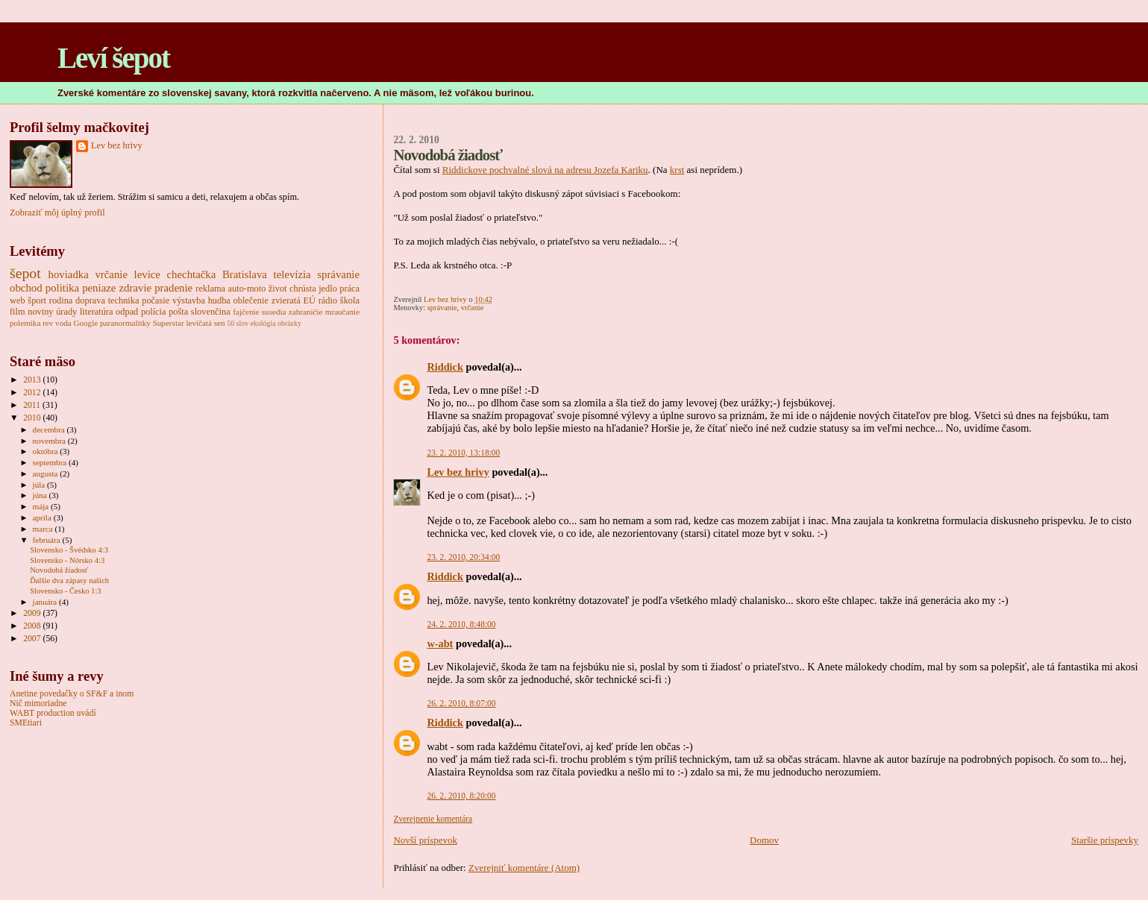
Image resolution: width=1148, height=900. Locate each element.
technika (123, 300)
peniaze (99, 288)
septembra (51, 462)
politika (62, 288)
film (17, 311)
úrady (66, 311)
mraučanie (342, 311)
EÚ (309, 300)
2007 (33, 638)
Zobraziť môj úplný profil (57, 212)
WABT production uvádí (53, 713)
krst (677, 169)
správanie (442, 307)
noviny (40, 311)
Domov (764, 840)
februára (48, 539)
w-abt (440, 643)
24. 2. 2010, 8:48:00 (461, 624)
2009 (33, 613)
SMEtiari (26, 723)
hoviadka (68, 274)
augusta (46, 473)
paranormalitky (125, 322)
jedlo (328, 288)
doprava (90, 300)
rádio (328, 300)
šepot (25, 273)
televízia (292, 274)
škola (350, 300)
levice (147, 274)
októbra (46, 451)
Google (85, 322)
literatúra (96, 311)
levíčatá (199, 322)
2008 (33, 626)
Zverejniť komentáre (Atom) (524, 867)
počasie (155, 300)
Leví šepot (113, 58)
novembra (50, 440)
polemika (25, 322)
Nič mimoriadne (38, 703)
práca (349, 288)
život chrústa (292, 288)
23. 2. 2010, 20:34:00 (463, 557)
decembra (50, 429)
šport (37, 300)
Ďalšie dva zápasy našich (69, 580)
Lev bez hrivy (458, 472)
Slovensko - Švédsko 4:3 (69, 550)
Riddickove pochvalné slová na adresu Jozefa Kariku (545, 169)
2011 (33, 405)
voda (63, 322)
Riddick (444, 367)
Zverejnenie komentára (432, 818)
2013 (33, 380)
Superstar (168, 322)
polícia (153, 311)
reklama (210, 288)
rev (48, 322)
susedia (274, 311)
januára (46, 601)
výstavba (188, 300)
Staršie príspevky (1104, 840)
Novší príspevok (425, 840)
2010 (33, 418)
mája (42, 506)
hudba (219, 300)
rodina (61, 300)
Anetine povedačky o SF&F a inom (72, 694)
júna (41, 495)
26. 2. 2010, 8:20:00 (461, 795)
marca (44, 528)
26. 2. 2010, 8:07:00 (461, 703)
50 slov (237, 323)
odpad (127, 311)
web (17, 300)
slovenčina (210, 311)
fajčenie (246, 311)
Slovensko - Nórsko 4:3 (67, 560)
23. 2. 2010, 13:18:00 (463, 452)
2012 (33, 392)
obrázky (289, 323)
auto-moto (247, 288)
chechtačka (191, 274)
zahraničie (306, 311)
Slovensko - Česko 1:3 (65, 591)
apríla (43, 517)
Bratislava (244, 274)
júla (40, 484)
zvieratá (286, 300)
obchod (26, 288)
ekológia (263, 323)
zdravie (135, 288)
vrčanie (472, 307)
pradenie (173, 288)
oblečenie (251, 300)
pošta (178, 311)
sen (219, 322)
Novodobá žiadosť (59, 570)
